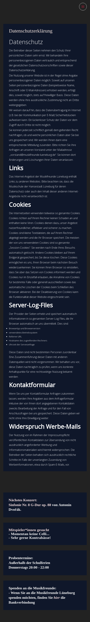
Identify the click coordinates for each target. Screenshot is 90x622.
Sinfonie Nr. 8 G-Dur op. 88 (30, 505)
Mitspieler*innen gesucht (29, 530)
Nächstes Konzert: (23, 500)
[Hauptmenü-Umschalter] (83, 6)
